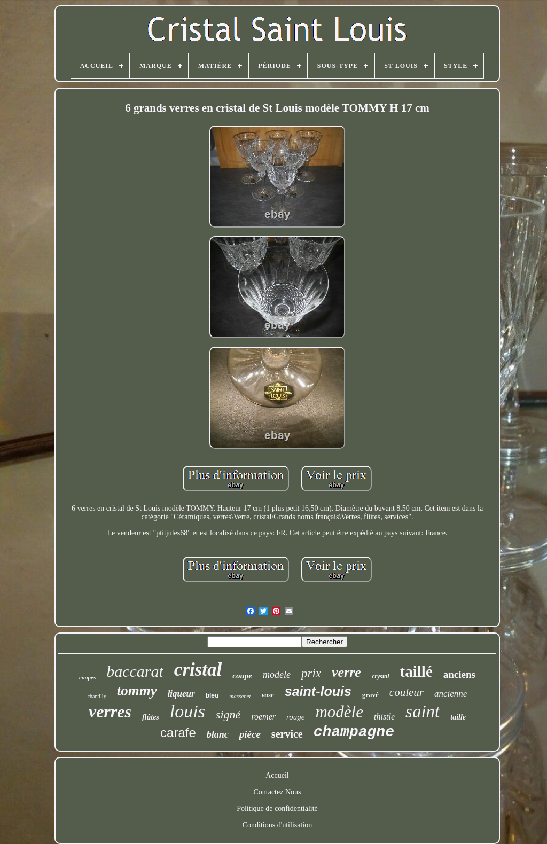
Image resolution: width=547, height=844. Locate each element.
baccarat (134, 671)
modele (277, 674)
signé (228, 714)
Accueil (277, 775)
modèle (339, 711)
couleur (406, 692)
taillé (416, 671)
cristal (198, 669)
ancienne (450, 694)
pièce (250, 734)
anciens (459, 674)
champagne (354, 732)
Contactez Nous (277, 792)
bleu (212, 695)
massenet (240, 696)
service (287, 734)
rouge (295, 717)
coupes (87, 677)
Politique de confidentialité (277, 808)
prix (311, 673)
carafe (178, 732)
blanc (218, 734)
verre (346, 672)
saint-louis (318, 691)
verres (110, 711)
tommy (137, 691)
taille (458, 717)
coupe (242, 675)
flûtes (150, 717)
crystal (380, 676)
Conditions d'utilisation (277, 825)
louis (187, 711)
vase (268, 695)
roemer (263, 716)
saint (422, 711)
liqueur (181, 694)
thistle (384, 716)
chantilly (97, 696)
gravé (370, 695)
